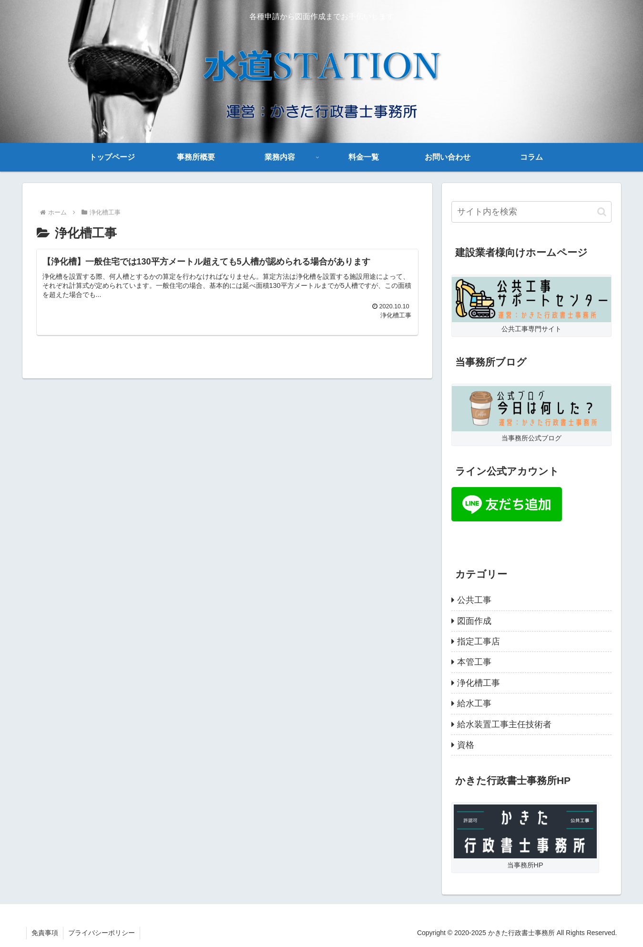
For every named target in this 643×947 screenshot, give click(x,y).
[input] (531, 212)
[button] (601, 211)
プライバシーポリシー (101, 933)
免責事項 (44, 933)
